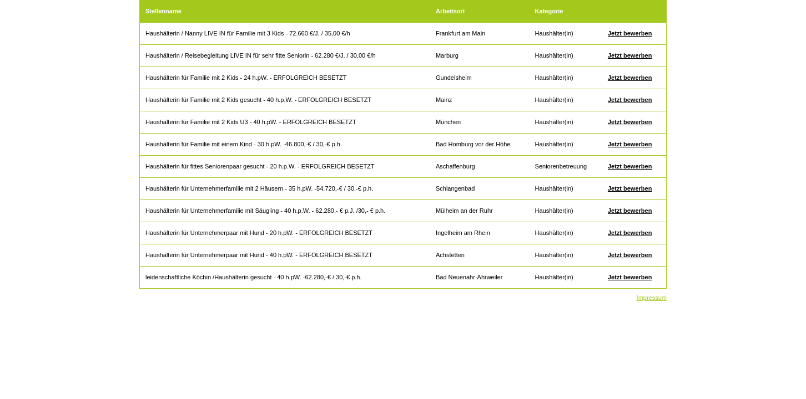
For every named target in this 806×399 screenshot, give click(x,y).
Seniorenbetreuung (561, 166)
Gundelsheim (454, 77)
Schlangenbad (455, 188)
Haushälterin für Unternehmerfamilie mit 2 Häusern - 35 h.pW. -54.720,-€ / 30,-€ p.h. (259, 188)
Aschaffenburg (455, 166)
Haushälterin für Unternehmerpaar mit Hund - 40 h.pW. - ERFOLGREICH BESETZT (258, 255)
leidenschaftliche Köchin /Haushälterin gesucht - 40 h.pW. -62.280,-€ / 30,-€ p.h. (253, 277)
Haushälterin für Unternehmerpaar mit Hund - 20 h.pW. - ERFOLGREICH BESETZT (258, 232)
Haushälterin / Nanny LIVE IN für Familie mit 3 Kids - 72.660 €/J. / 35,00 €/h (247, 33)
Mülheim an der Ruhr (464, 210)
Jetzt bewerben (630, 33)
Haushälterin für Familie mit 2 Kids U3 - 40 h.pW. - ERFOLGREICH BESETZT (250, 122)
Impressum (652, 297)
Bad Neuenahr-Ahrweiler (469, 277)
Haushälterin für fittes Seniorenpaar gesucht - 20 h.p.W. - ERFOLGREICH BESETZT (260, 166)
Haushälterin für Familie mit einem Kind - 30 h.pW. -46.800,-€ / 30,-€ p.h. (243, 144)
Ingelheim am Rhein (463, 232)
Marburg (447, 55)
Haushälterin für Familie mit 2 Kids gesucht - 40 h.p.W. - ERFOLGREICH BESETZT (258, 99)
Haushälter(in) (554, 33)
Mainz (444, 99)
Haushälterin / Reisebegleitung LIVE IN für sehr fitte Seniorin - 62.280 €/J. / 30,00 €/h (260, 55)
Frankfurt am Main (460, 33)
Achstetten (450, 255)
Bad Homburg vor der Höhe (473, 144)
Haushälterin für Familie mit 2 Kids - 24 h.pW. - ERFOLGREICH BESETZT (245, 77)
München (448, 122)
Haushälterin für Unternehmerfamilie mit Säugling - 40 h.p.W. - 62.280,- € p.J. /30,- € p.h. (265, 210)
